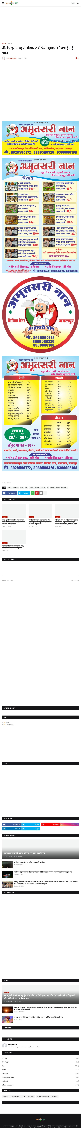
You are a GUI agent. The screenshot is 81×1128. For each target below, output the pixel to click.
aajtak (10, 43)
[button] (3, 3)
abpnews (16, 487)
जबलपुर (52, 487)
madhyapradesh (40, 1077)
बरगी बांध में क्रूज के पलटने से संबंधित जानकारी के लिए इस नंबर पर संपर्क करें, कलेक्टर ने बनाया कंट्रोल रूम (43, 872)
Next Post (74, 580)
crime (40, 1070)
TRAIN (31, 487)
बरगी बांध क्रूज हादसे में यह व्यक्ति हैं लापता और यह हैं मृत (29, 862)
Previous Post (8, 580)
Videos (37, 487)
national (40, 1081)
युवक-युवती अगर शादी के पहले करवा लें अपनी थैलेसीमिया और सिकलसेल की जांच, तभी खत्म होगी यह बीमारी (13, 522)
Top (26, 487)
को (48, 487)
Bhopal (40, 1058)
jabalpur (40, 1073)
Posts (7, 722)
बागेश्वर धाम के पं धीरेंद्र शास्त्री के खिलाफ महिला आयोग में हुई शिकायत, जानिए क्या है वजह (38, 1017)
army (21, 487)
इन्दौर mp (43, 487)
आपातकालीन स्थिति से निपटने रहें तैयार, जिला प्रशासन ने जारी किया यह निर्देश (13, 547)
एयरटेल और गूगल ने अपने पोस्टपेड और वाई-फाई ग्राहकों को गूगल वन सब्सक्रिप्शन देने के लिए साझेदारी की (40, 522)
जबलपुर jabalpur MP (61, 487)
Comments (8, 724)
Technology (15, 1096)
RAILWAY (40, 1062)
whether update (40, 1085)
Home (4, 43)
